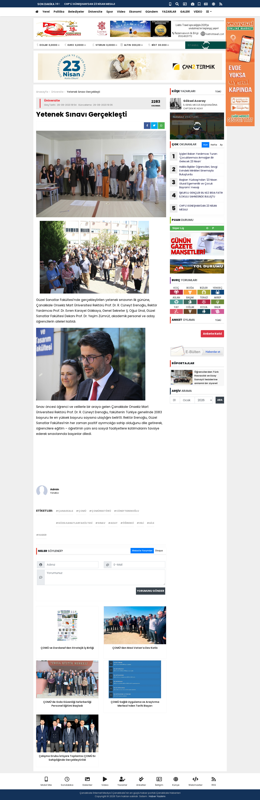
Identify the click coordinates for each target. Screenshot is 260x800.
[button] (209, 12)
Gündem (151, 12)
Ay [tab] (221, 144)
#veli (140, 523)
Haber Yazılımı (157, 796)
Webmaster (195, 782)
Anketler (141, 782)
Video (121, 12)
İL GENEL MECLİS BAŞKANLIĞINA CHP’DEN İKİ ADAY (200, 106)
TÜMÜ (218, 91)
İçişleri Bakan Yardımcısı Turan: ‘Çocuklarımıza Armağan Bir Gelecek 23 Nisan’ (194, 157)
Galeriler (87, 782)
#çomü (81, 511)
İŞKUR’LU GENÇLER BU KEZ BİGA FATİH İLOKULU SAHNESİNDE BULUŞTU (196, 195)
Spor (109, 12)
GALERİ (185, 12)
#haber (41, 535)
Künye (175, 782)
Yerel (46, 12)
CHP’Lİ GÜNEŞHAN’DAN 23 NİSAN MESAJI (193, 208)
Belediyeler (76, 12)
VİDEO (198, 12)
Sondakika (67, 782)
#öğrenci (127, 523)
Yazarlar (122, 782)
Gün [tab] (205, 144)
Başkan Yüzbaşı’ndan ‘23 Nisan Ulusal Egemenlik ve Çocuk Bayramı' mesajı (193, 183)
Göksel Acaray (194, 101)
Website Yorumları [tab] (142, 550)
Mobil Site (46, 782)
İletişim (159, 782)
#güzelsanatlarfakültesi (74, 523)
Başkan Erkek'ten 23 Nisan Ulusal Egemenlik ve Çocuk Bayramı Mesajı (109, 4)
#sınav (100, 523)
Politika (59, 12)
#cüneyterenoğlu (126, 511)
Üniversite (95, 12)
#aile (150, 523)
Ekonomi (135, 12)
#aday (113, 523)
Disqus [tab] (159, 550)
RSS (214, 782)
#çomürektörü (100, 511)
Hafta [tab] (214, 144)
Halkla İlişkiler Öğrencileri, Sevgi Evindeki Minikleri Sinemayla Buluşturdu (193, 170)
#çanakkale (64, 511)
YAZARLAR (169, 12)
